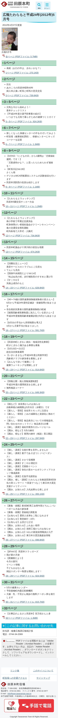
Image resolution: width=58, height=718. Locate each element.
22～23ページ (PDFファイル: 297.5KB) (25, 438)
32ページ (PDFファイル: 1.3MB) (22, 618)
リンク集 (14, 670)
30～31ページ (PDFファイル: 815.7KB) (25, 602)
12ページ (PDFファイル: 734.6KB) (23, 235)
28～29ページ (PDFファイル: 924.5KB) (25, 576)
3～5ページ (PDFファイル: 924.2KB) (24, 121)
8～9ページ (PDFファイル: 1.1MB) (23, 187)
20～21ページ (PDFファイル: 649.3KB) (25, 392)
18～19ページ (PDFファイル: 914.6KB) (25, 369)
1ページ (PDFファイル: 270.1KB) (22, 72)
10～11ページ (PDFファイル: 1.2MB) (24, 206)
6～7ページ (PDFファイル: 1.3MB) (23, 144)
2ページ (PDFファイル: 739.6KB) (22, 95)
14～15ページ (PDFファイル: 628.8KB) (25, 287)
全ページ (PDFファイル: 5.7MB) (22, 56)
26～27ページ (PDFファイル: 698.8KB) (25, 540)
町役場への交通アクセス (15, 678)
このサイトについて (43, 670)
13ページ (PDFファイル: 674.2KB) (23, 252)
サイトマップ (43, 678)
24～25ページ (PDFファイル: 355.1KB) (25, 494)
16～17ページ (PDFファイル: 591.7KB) (25, 330)
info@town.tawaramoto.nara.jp (19, 694)
